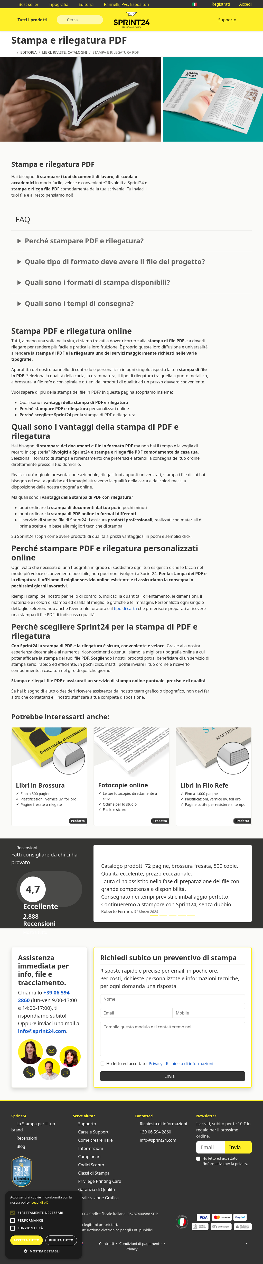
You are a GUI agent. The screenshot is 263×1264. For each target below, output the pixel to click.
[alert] (43, 1225)
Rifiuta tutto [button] (61, 1240)
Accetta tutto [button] (26, 1240)
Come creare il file (93, 1140)
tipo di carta (125, 608)
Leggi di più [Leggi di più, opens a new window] (40, 1202)
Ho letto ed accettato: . (160, 1063)
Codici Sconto (88, 1165)
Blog (18, 1146)
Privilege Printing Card (97, 1181)
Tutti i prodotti (32, 20)
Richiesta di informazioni (161, 1124)
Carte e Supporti (91, 1132)
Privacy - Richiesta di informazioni (181, 1063)
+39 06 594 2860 (153, 1132)
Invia (172, 1076)
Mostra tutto (37, 932)
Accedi (243, 4)
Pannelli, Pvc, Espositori (124, 4)
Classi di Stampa (91, 1173)
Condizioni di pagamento (140, 1243)
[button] (12, 1213)
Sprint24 (131, 21)
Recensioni (24, 1138)
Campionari (86, 1156)
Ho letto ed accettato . (225, 1161)
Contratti (106, 1243)
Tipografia (56, 4)
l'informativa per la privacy (224, 1163)
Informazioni (88, 1148)
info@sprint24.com (42, 1031)
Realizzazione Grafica (96, 1198)
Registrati (218, 4)
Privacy (132, 1249)
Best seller (26, 4)
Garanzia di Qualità (94, 1189)
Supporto (227, 20)
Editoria (83, 4)
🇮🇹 (197, 4)
